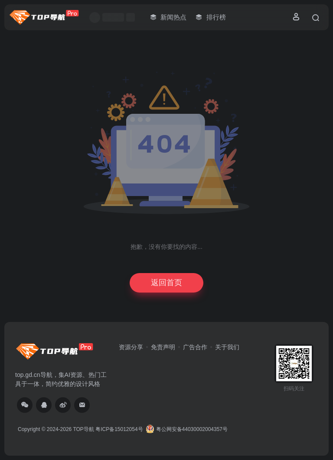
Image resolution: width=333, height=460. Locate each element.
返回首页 (166, 282)
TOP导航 (83, 429)
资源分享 (131, 347)
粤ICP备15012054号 (119, 429)
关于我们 (227, 347)
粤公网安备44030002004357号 (187, 429)
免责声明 (163, 347)
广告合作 (195, 347)
